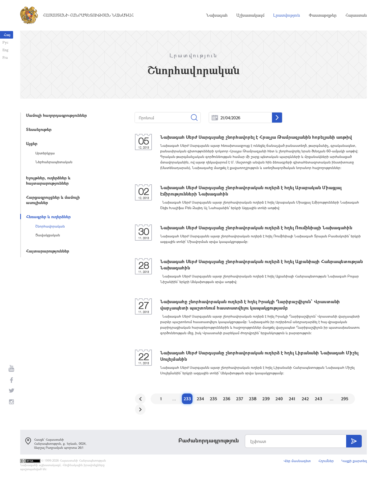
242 (305, 398)
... (215, 117)
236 (226, 398)
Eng (5, 49)
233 (187, 398)
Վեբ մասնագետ (297, 460)
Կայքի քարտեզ (354, 460)
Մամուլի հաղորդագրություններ (56, 115)
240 (279, 398)
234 (200, 398)
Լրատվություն (286, 15)
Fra (5, 57)
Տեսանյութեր (38, 129)
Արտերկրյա (45, 153)
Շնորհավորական (50, 226)
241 (292, 398)
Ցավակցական (47, 235)
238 (253, 398)
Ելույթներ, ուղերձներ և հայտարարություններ (48, 180)
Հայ (7, 34)
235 (213, 398)
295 (344, 398)
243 (318, 398)
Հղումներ (326, 460)
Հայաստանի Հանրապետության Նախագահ (88, 15)
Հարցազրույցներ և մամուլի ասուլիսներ (53, 199)
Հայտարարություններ (47, 250)
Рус (5, 42)
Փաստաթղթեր (323, 15)
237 (239, 398)
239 (266, 398)
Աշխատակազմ (250, 15)
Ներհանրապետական (53, 161)
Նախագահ (217, 15)
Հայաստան (356, 15)
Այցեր (31, 143)
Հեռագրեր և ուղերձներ (48, 216)
